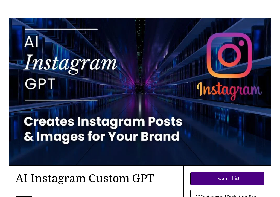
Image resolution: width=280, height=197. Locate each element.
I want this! (227, 178)
